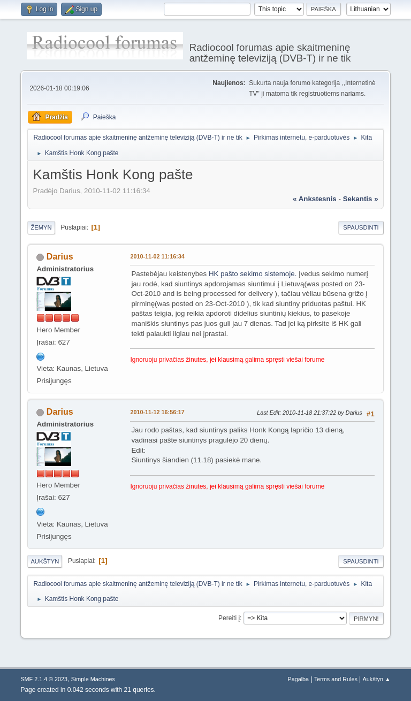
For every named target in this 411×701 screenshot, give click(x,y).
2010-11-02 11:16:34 (157, 256)
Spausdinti (360, 227)
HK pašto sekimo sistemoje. (252, 274)
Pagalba (298, 679)
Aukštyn (45, 561)
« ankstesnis (315, 199)
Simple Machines (93, 679)
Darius (60, 256)
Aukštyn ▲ (377, 679)
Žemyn (41, 227)
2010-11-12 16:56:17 (157, 412)
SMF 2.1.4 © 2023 (43, 679)
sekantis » (360, 199)
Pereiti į (229, 618)
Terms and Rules (335, 679)
